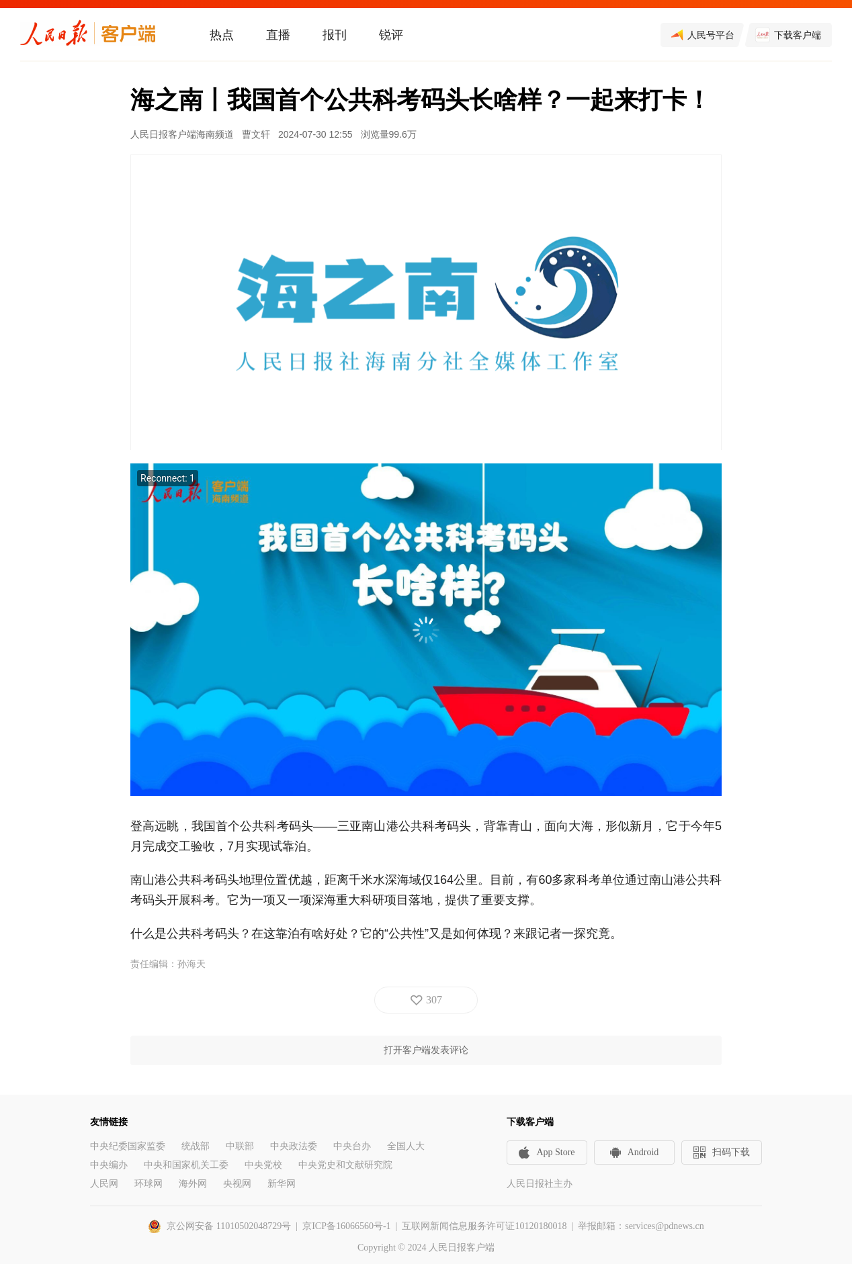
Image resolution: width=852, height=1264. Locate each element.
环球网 (148, 1184)
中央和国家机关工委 (186, 1165)
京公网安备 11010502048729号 (229, 1226)
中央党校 (263, 1165)
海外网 (193, 1184)
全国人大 (406, 1146)
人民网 (104, 1184)
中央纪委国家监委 (127, 1146)
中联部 (240, 1146)
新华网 (281, 1184)
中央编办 (109, 1165)
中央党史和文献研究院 (345, 1165)
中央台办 (352, 1146)
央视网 (237, 1184)
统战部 (195, 1146)
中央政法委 (293, 1146)
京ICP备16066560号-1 (346, 1226)
